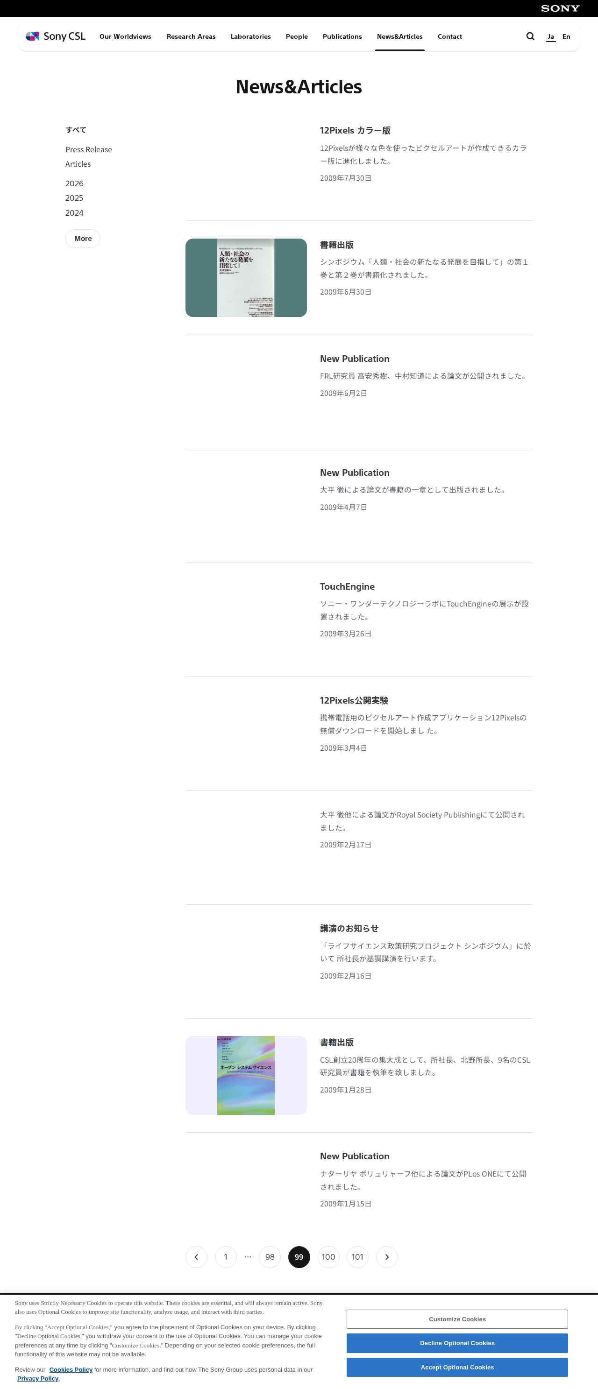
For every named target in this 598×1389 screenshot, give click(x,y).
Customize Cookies (457, 1323)
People (297, 36)
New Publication (355, 359)
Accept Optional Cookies (457, 1371)
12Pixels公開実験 (354, 701)
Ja (551, 36)
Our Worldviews (125, 36)
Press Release (88, 149)
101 (360, 1260)
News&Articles (400, 36)
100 (330, 1260)
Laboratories (251, 36)
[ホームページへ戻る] (55, 37)
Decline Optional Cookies (457, 1347)
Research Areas (191, 36)
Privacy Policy (37, 1383)
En (566, 36)
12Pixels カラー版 (355, 131)
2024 (74, 213)
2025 (74, 198)
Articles (78, 163)
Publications (342, 36)
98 (272, 1260)
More (83, 238)
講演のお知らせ (349, 929)
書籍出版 (337, 245)
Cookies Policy (71, 1373)
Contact (450, 36)
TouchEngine (347, 587)
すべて (76, 129)
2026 (74, 183)
